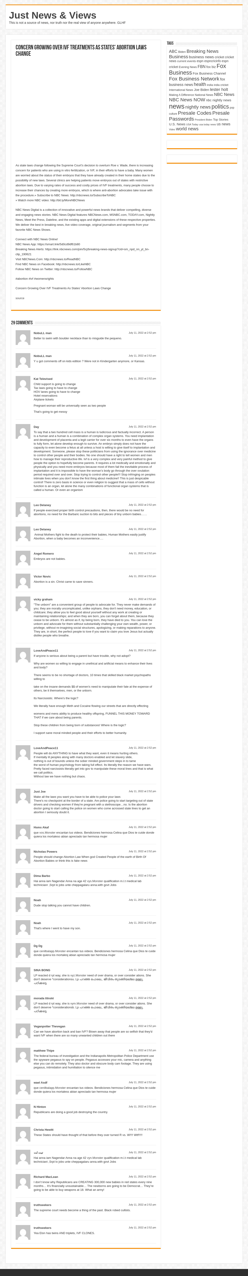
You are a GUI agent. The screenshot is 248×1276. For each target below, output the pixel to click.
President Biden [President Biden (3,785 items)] (203, 119)
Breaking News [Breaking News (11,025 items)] (203, 51)
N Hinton (40, 1107)
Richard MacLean (46, 1177)
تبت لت (38, 1152)
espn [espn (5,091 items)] (200, 61)
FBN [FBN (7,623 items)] (202, 66)
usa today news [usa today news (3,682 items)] (207, 124)
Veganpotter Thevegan (49, 1026)
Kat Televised (43, 379)
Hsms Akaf (41, 827)
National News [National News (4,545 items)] (204, 95)
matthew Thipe (44, 1050)
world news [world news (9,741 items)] (187, 128)
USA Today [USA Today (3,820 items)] (192, 124)
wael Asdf (40, 1082)
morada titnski (44, 998)
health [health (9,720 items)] (200, 84)
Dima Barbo (42, 876)
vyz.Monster (78, 975)
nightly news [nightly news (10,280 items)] (198, 106)
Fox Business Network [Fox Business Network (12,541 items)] (194, 79)
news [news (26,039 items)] (177, 106)
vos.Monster (47, 832)
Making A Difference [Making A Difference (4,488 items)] (181, 95)
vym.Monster (79, 1003)
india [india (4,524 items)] (210, 85)
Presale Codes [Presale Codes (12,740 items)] (195, 113)
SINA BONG (42, 970)
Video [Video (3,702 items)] (172, 129)
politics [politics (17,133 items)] (220, 106)
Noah (37, 900)
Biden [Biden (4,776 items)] (182, 51)
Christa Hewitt (43, 1129)
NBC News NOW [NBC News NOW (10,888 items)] (187, 99)
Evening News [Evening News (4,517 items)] (188, 67)
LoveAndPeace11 (46, 650)
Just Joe (40, 791)
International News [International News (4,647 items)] (181, 90)
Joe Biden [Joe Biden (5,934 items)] (201, 90)
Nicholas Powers (45, 851)
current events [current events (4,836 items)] (186, 61)
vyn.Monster (95, 1158)
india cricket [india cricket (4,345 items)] (221, 85)
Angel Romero (44, 553)
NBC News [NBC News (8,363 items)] (224, 94)
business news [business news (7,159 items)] (201, 57)
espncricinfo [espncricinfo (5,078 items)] (212, 61)
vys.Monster (95, 881)
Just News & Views (53, 15)
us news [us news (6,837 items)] (223, 124)
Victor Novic (42, 576)
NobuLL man (43, 333)
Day (36, 427)
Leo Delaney (42, 505)
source (20, 298)
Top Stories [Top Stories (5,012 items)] (221, 119)
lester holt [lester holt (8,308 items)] (219, 89)
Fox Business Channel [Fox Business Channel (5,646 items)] (209, 73)
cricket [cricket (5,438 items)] (219, 57)
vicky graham (43, 599)
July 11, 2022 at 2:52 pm (142, 332)
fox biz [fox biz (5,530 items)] (211, 67)
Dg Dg (38, 946)
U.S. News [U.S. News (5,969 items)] (177, 124)
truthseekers (42, 1205)
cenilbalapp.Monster (52, 951)
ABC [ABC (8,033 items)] (173, 51)
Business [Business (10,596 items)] (178, 56)
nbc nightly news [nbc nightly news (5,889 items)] (218, 100)
